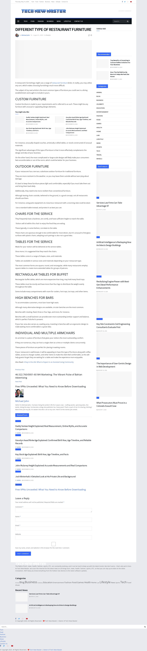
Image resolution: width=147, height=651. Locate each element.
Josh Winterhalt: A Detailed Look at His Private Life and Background (45, 476)
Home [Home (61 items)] (93, 582)
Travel (99, 155)
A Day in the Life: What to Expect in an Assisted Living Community (49, 362)
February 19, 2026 (102, 291)
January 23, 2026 (101, 370)
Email (17, 525)
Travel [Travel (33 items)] (129, 583)
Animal (99, 92)
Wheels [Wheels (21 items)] (17, 585)
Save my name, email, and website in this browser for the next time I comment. (42, 548)
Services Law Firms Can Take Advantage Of (44, 594)
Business (47, 2)
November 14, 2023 (116, 67)
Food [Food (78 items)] (74, 582)
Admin (19, 433)
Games (98, 124)
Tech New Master (51, 621)
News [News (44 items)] (113, 582)
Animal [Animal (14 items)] (17, 582)
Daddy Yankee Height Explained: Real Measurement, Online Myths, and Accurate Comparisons (37, 119)
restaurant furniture (60, 83)
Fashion (41, 2)
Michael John (26, 35)
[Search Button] (128, 21)
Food (36, 2)
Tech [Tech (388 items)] (123, 582)
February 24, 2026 (102, 249)
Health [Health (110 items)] (87, 582)
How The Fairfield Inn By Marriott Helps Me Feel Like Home (119, 74)
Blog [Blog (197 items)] (21, 582)
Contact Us (65, 2)
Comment (19, 507)
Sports (99, 147)
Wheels (99, 159)
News (53, 2)
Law (98, 135)
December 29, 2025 (32, 133)
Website (18, 534)
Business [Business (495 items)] (31, 582)
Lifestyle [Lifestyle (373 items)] (105, 582)
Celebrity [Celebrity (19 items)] (40, 583)
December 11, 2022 (116, 79)
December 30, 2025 (32, 124)
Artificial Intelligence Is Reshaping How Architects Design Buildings (52, 605)
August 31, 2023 (38, 35)
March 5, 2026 (101, 209)
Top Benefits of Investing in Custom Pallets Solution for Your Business (120, 62)
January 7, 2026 (101, 410)
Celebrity (100, 104)
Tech (32, 2)
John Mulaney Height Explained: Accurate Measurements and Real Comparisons (76, 130)
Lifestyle (58, 2)
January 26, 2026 (101, 331)
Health (99, 128)
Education (100, 108)
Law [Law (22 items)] (98, 583)
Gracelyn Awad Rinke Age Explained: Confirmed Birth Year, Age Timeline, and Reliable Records (78, 119)
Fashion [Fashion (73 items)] (68, 582)
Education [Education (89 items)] (47, 582)
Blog (98, 96)
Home (98, 131)
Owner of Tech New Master (68, 621)
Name (18, 516)
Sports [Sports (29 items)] (118, 583)
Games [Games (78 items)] (80, 582)
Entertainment (102, 112)
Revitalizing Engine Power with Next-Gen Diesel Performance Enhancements (112, 284)
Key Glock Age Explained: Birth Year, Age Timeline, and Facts (42, 454)
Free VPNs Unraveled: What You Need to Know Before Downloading (50, 489)
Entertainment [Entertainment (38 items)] (58, 582)
